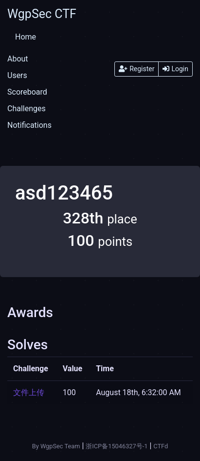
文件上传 (28, 392)
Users (17, 75)
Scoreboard (27, 92)
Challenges (26, 108)
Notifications (29, 125)
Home (25, 36)
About (17, 58)
